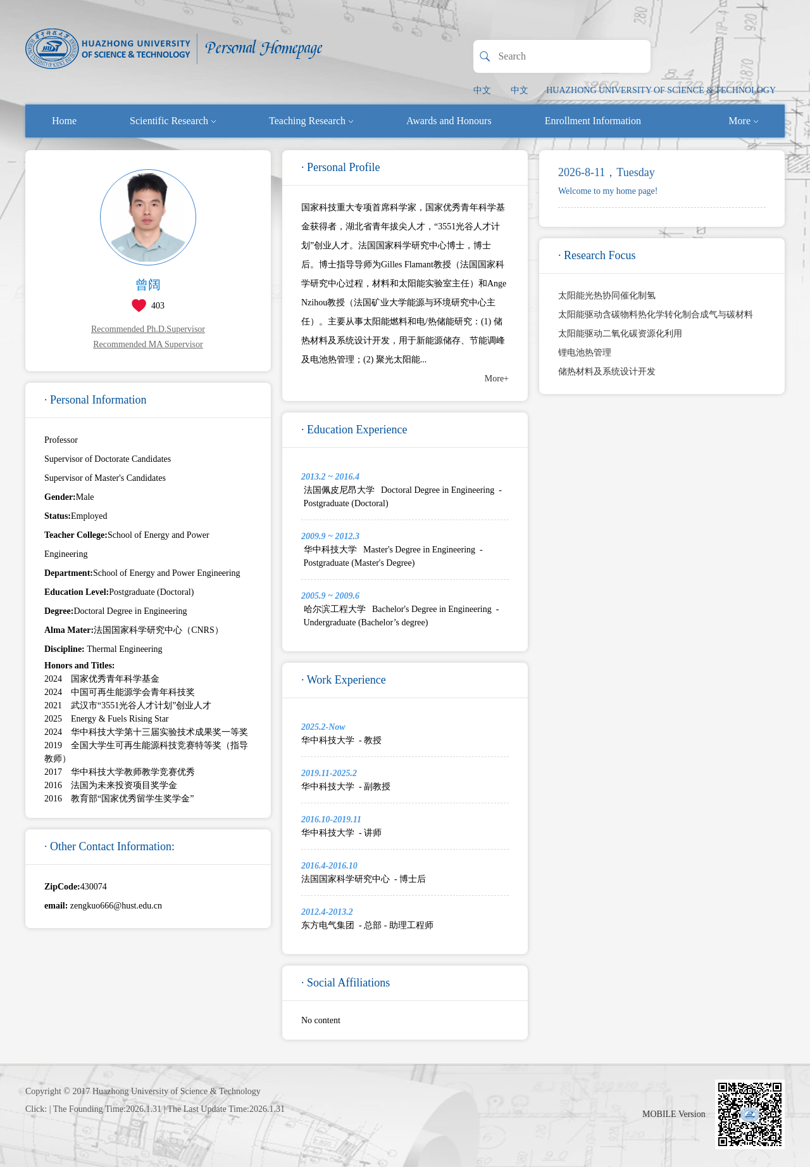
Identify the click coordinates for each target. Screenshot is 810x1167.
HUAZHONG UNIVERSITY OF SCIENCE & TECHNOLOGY (661, 90)
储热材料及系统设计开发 (607, 371)
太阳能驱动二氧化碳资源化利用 (620, 333)
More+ (497, 378)
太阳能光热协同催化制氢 (607, 295)
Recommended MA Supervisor (147, 344)
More (743, 120)
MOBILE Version (674, 1114)
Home (64, 120)
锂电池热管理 (584, 352)
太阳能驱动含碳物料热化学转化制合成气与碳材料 (655, 314)
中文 (482, 90)
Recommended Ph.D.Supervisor (148, 329)
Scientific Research (173, 120)
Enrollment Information (593, 120)
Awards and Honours (449, 120)
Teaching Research (311, 120)
